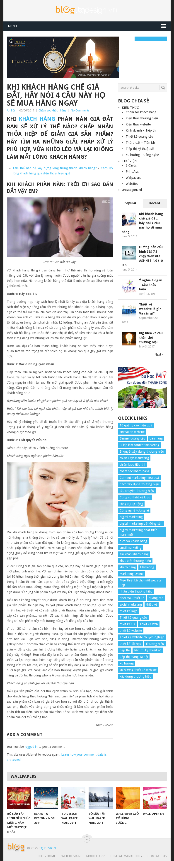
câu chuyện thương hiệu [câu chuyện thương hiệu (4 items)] (137, 491)
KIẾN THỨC (130, 107)
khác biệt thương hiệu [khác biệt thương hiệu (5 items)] (135, 560)
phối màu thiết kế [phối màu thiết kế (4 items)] (132, 598)
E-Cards (131, 165)
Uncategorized (132, 190)
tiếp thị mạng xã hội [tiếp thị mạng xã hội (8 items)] (134, 657)
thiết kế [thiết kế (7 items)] (151, 604)
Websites (132, 183)
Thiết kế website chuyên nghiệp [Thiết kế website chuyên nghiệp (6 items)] (142, 637)
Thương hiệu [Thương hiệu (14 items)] (154, 644)
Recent (154, 203)
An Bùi (11, 110)
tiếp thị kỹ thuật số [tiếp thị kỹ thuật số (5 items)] (147, 650)
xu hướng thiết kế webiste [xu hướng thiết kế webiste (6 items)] (138, 670)
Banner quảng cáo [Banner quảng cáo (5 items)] (132, 438)
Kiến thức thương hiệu (142, 118)
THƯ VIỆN (129, 161)
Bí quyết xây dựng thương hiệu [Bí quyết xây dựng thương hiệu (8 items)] (142, 451)
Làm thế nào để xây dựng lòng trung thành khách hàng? (55, 168)
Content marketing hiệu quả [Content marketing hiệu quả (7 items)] (139, 477)
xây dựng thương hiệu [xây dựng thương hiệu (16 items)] (135, 676)
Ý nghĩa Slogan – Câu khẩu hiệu (150, 284)
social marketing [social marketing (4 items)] (131, 604)
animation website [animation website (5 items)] (132, 432)
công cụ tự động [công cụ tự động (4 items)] (131, 504)
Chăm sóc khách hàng (53, 110)
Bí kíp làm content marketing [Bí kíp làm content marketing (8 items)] (139, 445)
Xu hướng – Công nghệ (142, 155)
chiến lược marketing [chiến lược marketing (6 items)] (134, 458)
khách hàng (37, 119)
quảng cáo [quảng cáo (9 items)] (156, 598)
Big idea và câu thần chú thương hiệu (151, 337)
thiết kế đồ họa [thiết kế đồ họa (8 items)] (130, 644)
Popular (130, 203)
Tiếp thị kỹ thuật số (140, 148)
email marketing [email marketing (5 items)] (130, 547)
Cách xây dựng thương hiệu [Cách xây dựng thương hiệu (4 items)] (139, 484)
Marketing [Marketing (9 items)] (147, 567)
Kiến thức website (138, 124)
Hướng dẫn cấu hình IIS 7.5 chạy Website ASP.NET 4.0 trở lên (142, 256)
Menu (12, 26)
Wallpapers (133, 177)
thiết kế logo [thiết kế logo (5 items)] (129, 611)
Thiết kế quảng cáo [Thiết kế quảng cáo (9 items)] (133, 617)
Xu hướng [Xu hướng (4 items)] (127, 663)
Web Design (70, 856)
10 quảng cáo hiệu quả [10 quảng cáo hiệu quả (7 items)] (136, 425)
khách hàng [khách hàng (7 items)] (128, 567)
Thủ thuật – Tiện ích (140, 142)
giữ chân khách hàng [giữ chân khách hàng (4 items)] (134, 554)
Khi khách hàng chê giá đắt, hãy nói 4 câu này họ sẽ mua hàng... (142, 223)
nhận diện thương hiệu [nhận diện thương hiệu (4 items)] (136, 591)
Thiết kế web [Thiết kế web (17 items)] (149, 624)
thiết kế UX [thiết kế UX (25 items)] (127, 624)
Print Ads (132, 171)
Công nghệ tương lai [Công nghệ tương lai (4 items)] (134, 510)
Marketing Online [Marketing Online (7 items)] (131, 574)
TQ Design (47, 848)
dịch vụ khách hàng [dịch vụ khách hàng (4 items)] (133, 541)
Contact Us (157, 856)
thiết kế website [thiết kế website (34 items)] (131, 630)
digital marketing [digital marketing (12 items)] (131, 517)
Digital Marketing (126, 856)
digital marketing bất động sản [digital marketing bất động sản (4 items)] (141, 523)
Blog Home (47, 856)
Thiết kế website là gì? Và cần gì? (150, 309)
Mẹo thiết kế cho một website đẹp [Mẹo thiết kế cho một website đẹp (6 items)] (140, 583)
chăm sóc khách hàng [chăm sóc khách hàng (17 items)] (135, 471)
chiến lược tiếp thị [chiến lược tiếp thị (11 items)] (132, 464)
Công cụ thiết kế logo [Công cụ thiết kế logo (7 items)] (135, 497)
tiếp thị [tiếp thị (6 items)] (125, 650)
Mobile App (95, 856)
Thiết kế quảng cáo (139, 136)
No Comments (80, 110)
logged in (31, 746)
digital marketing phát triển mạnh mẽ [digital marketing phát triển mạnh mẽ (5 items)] (138, 532)
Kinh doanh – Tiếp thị (141, 130)
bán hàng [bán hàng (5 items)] (156, 438)
